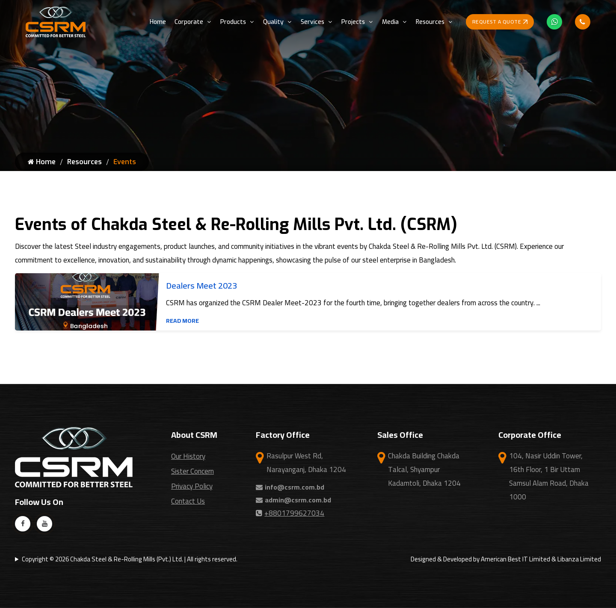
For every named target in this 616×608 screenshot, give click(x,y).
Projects (353, 22)
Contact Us (188, 501)
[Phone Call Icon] (582, 22)
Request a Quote (500, 22)
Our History (188, 456)
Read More (182, 320)
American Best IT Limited (515, 559)
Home (158, 22)
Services (312, 22)
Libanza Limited (579, 559)
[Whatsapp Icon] (554, 22)
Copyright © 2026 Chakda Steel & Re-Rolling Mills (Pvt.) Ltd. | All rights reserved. (129, 559)
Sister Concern (192, 471)
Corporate (189, 22)
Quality (273, 22)
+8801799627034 (290, 513)
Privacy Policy (192, 486)
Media (390, 22)
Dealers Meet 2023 (201, 285)
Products (233, 22)
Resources (430, 22)
